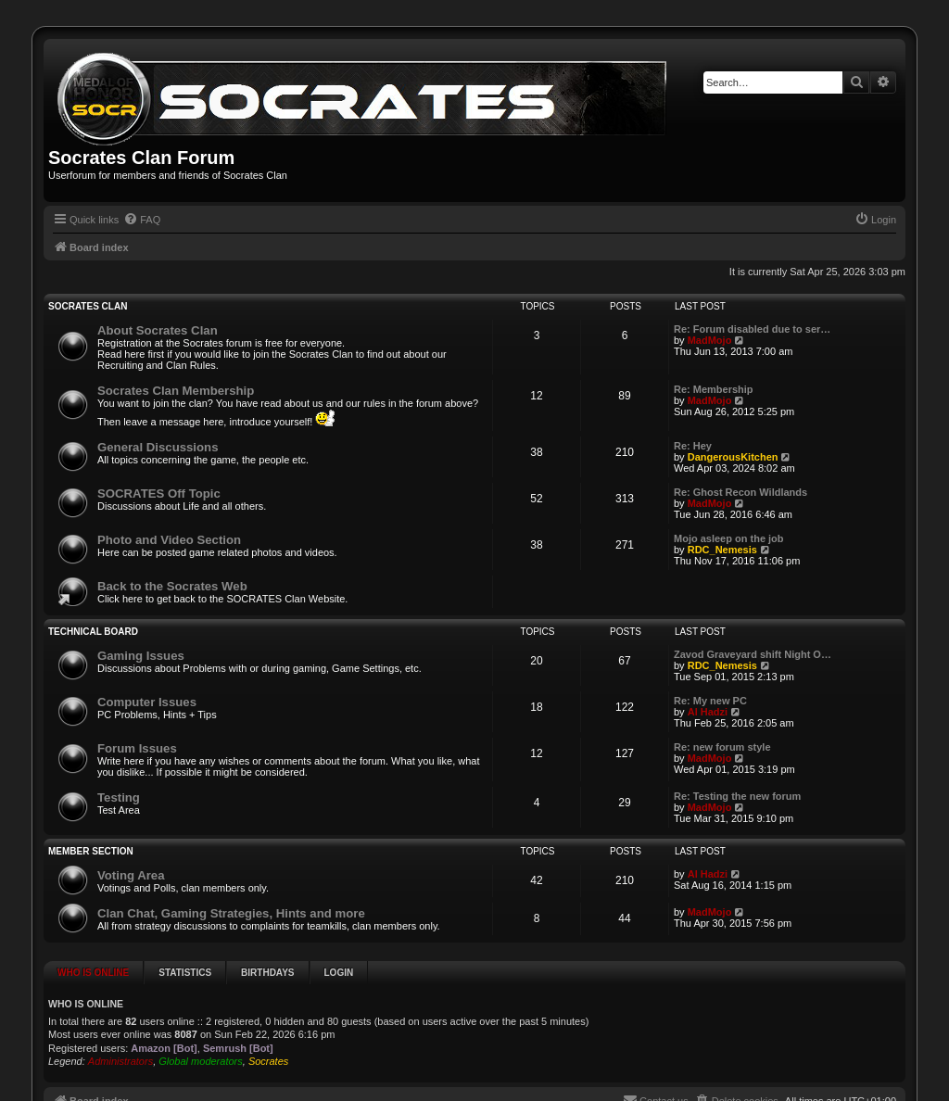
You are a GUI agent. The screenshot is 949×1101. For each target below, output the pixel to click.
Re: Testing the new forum (737, 796)
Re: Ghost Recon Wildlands (740, 492)
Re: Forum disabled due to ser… (752, 329)
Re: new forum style (722, 747)
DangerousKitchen (733, 456)
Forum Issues (137, 748)
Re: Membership (713, 389)
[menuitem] (141, 220)
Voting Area (131, 875)
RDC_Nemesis (722, 549)
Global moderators (200, 1061)
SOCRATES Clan (87, 306)
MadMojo (710, 340)
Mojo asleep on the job (729, 538)
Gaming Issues (140, 656)
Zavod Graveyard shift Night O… (752, 654)
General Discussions (157, 447)
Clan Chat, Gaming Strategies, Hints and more (231, 913)
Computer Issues (146, 702)
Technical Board (93, 631)
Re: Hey (693, 445)
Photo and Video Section (169, 540)
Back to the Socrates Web (172, 586)
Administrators (120, 1061)
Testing (118, 797)
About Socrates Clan (157, 330)
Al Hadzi (708, 711)
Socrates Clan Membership (175, 391)
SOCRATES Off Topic (159, 493)
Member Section (90, 851)
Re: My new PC (710, 700)
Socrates (268, 1061)
